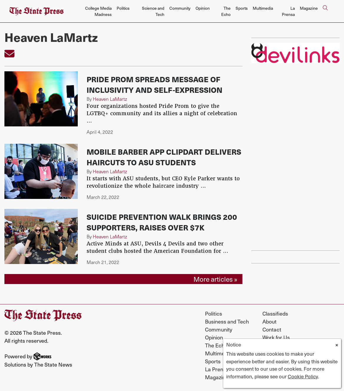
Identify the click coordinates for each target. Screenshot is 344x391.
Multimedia (263, 8)
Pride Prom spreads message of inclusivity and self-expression (154, 84)
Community (180, 8)
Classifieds (275, 313)
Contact (271, 329)
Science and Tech (153, 11)
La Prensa (288, 11)
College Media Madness (98, 11)
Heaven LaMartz (110, 99)
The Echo (226, 11)
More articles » (215, 278)
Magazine (309, 8)
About (269, 321)
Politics (123, 8)
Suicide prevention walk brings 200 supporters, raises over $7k (162, 222)
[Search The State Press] (325, 11)
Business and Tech (227, 321)
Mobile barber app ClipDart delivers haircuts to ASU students (164, 156)
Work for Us (276, 337)
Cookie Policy (303, 376)
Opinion (203, 8)
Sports (242, 8)
